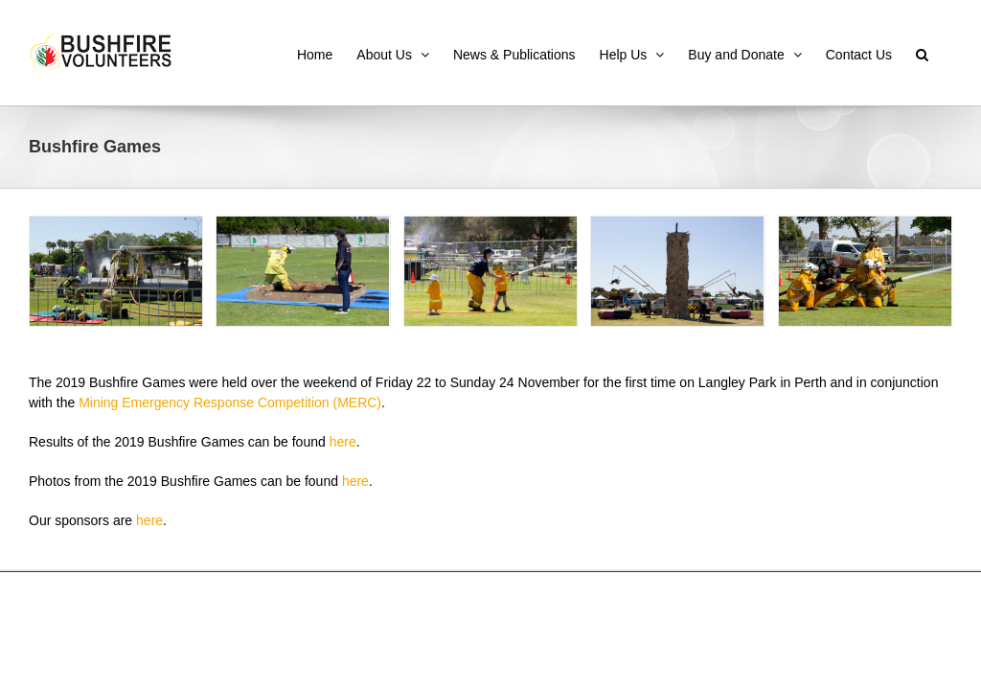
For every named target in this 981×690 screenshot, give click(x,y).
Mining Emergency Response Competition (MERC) (230, 402)
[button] (922, 52)
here (343, 441)
